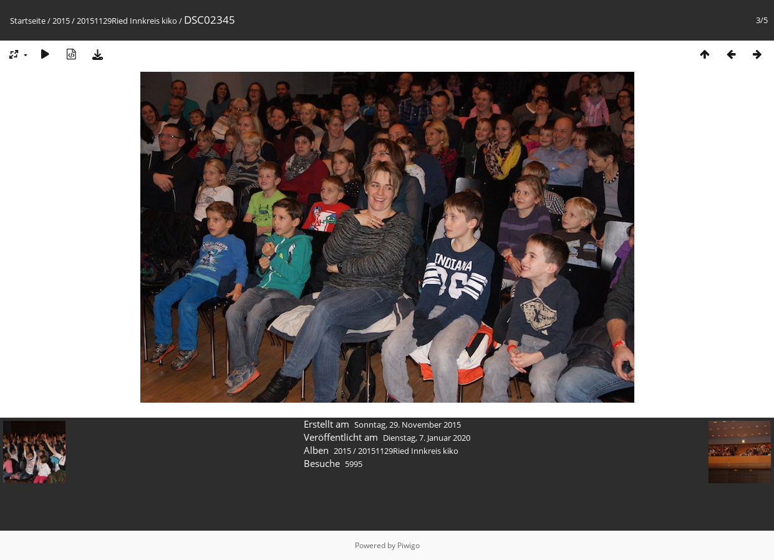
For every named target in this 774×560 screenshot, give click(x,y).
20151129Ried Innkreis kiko (127, 20)
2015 (61, 20)
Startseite (28, 20)
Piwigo (408, 545)
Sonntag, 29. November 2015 (407, 424)
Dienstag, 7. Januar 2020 (426, 437)
